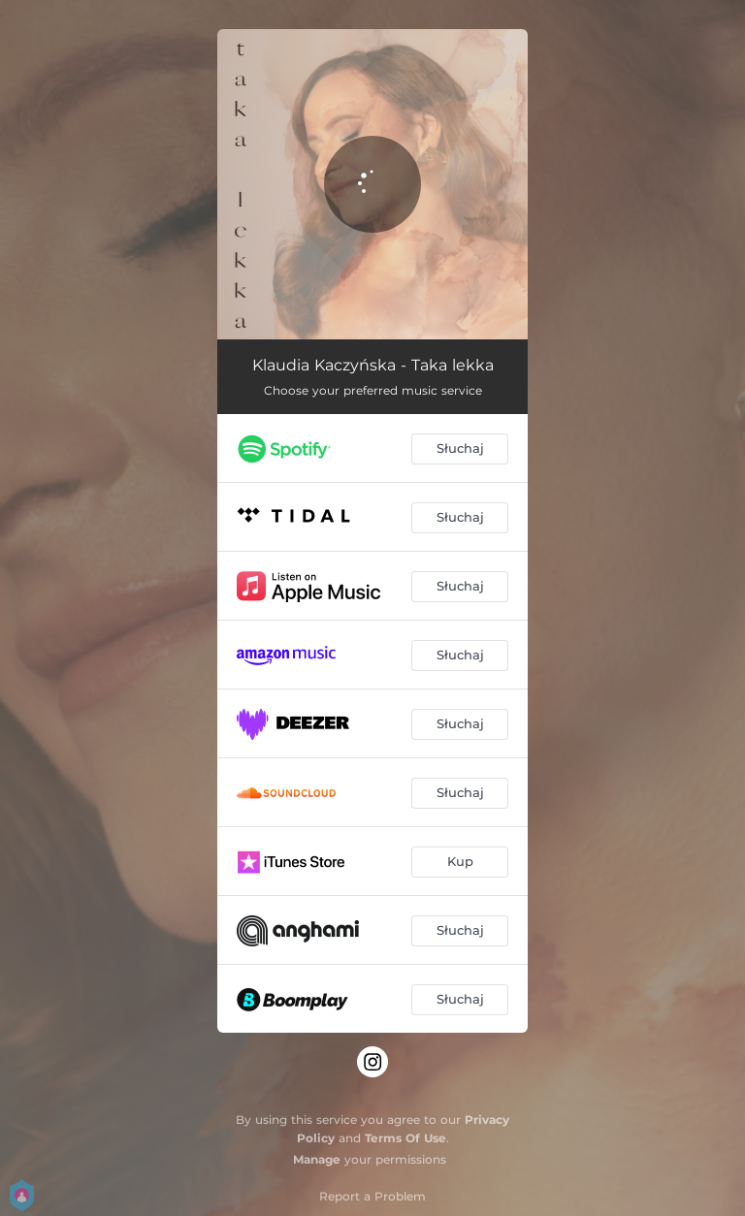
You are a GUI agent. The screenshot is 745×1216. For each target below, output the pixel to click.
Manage (316, 1159)
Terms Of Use (405, 1138)
